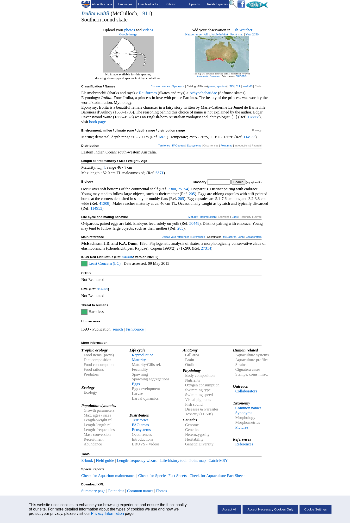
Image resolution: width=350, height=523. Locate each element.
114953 (249, 137)
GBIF (238, 76)
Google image (128, 34)
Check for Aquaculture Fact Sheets (217, 475)
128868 (253, 117)
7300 (172, 189)
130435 (127, 257)
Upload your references (175, 236)
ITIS (231, 86)
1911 (145, 13)
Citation (171, 4)
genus (211, 86)
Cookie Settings (315, 509)
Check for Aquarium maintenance (108, 475)
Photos (161, 491)
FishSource (135, 329)
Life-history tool (173, 460)
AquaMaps (215, 76)
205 (192, 194)
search (118, 329)
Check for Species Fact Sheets (162, 475)
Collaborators (254, 236)
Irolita (88, 13)
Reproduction (208, 216)
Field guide (105, 460)
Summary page (93, 491)
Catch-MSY (218, 460)
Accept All (229, 509)
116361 (102, 289)
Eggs (235, 216)
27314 (206, 248)
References (198, 236)
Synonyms (178, 86)
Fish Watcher (241, 30)
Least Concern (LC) (104, 263)
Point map (236, 34)
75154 (183, 189)
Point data (116, 491)
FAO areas (178, 145)
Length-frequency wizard (137, 460)
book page (97, 121)
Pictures (241, 427)
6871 (163, 137)
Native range (193, 34)
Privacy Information (107, 513)
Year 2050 (252, 34)
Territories (164, 145)
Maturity (193, 216)
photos (129, 30)
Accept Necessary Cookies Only (270, 509)
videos (148, 30)
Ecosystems (194, 145)
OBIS (244, 76)
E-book (87, 460)
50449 (194, 223)
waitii (103, 13)
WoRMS (248, 86)
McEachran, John (233, 236)
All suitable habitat (216, 34)
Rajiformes (148, 93)
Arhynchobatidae (203, 93)
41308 (104, 203)
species (221, 86)
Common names (160, 86)
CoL (238, 86)
